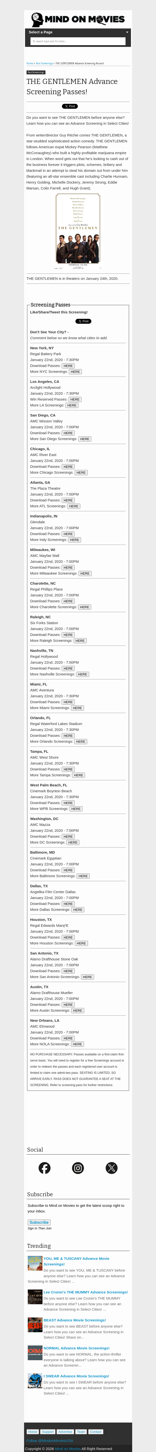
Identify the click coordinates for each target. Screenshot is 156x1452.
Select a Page (41, 32)
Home (32, 1432)
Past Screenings (36, 72)
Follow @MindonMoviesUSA (50, 1441)
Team (81, 1432)
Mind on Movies (68, 1449)
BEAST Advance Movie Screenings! (75, 1320)
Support (48, 1432)
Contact (95, 1432)
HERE (68, 366)
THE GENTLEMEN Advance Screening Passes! (72, 86)
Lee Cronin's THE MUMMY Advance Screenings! (86, 1292)
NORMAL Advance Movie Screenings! (77, 1348)
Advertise (65, 1432)
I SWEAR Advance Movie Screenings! (76, 1376)
